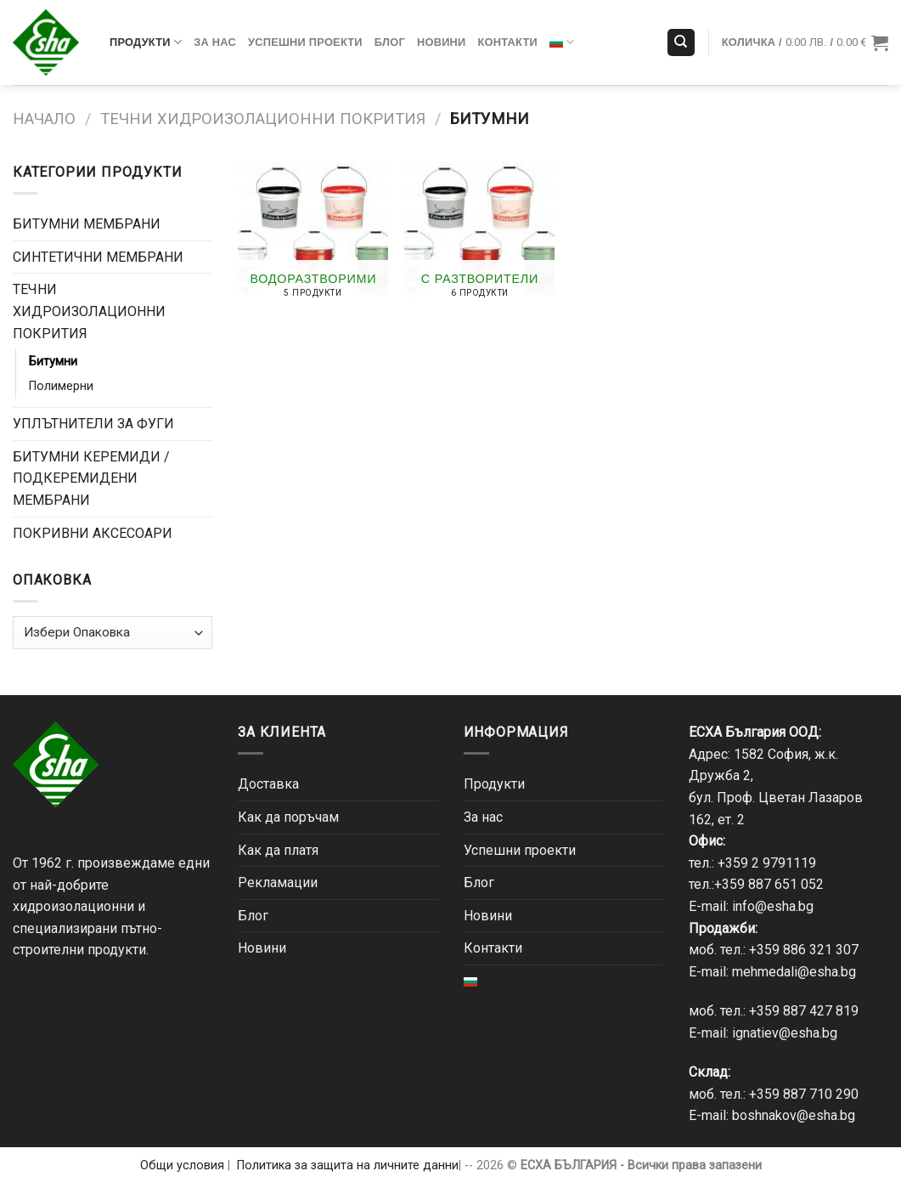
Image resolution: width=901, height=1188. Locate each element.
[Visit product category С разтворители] (479, 236)
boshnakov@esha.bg (793, 1115)
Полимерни (61, 386)
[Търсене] (681, 43)
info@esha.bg (773, 906)
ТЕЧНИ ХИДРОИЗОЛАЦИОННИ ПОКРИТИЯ (262, 118)
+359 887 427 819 (804, 1011)
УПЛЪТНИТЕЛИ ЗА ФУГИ (93, 424)
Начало (44, 118)
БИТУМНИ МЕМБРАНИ (86, 224)
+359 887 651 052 (769, 884)
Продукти (146, 42)
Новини (441, 42)
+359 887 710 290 (804, 1094)
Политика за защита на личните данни (348, 1165)
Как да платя (278, 850)
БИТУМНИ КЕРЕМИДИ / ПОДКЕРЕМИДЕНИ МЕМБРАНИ (91, 478)
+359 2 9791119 (767, 863)
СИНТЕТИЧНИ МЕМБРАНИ (98, 257)
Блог (389, 42)
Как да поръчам (288, 817)
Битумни (53, 361)
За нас (215, 42)
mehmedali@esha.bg (794, 972)
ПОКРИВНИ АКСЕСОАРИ (92, 533)
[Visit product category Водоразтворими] (313, 236)
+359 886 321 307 (804, 950)
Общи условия (182, 1165)
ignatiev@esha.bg (784, 1033)
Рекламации (278, 882)
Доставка (268, 784)
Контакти (508, 42)
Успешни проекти (305, 42)
